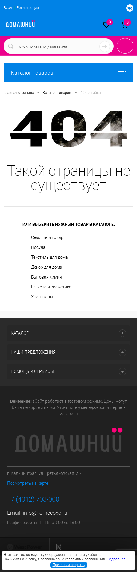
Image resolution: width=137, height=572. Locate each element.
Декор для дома (46, 267)
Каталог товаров (68, 72)
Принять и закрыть (69, 565)
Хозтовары (42, 296)
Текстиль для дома (49, 257)
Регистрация (27, 7)
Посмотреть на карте (27, 483)
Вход (8, 7)
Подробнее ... (118, 559)
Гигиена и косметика (51, 287)
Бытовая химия (46, 277)
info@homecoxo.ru (45, 513)
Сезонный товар (47, 237)
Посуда (38, 247)
